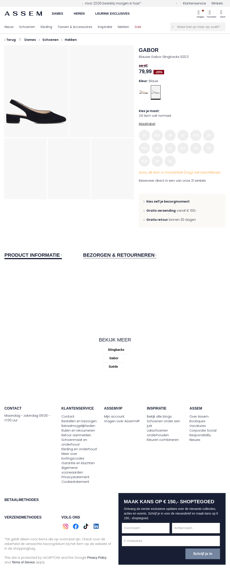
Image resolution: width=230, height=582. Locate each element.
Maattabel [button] (147, 124)
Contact (68, 416)
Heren (79, 13)
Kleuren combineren (163, 440)
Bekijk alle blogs (159, 416)
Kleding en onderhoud (79, 449)
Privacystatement (75, 477)
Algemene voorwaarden (72, 470)
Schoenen (27, 27)
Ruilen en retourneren (78, 430)
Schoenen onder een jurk (163, 423)
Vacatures (197, 426)
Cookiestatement (75, 481)
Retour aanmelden (76, 435)
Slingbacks (116, 349)
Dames (57, 13)
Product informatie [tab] (32, 255)
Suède (113, 366)
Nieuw (9, 27)
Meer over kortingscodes (72, 456)
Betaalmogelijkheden (78, 426)
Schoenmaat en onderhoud (74, 442)
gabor (149, 50)
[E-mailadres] (171, 541)
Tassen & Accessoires (75, 27)
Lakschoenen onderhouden (158, 432)
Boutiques (197, 421)
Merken (123, 27)
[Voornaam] (146, 528)
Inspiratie (105, 27)
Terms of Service (23, 562)
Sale (138, 27)
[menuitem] (200, 14)
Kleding (46, 27)
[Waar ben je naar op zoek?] (198, 26)
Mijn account (114, 416)
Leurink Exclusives (112, 13)
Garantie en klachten (78, 463)
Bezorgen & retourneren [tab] (119, 255)
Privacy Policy (96, 557)
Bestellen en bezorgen (79, 421)
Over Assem (199, 416)
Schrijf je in (202, 554)
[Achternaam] (196, 528)
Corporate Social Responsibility (202, 432)
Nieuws (194, 440)
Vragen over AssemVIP (122, 421)
